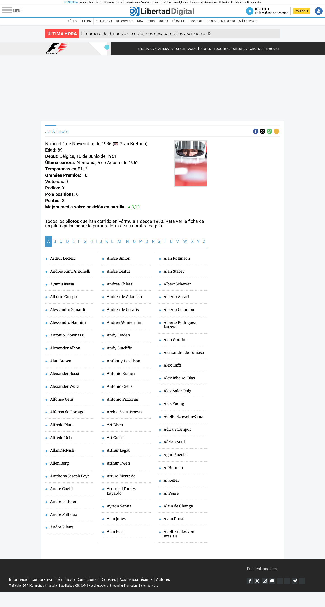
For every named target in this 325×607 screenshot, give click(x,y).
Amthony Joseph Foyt (71, 488)
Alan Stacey (175, 272)
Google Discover (284, 596)
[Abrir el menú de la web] (66, 11)
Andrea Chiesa (121, 285)
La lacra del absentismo (203, 2)
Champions (104, 21)
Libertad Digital (128, 583)
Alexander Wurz (66, 396)
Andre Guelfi (62, 502)
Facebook (250, 596)
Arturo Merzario (123, 483)
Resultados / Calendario (155, 49)
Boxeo (211, 21)
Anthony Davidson (125, 364)
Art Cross (116, 444)
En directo (227, 21)
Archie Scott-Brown (126, 417)
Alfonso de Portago (69, 422)
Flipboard (293, 596)
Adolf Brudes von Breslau (180, 549)
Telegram (301, 596)
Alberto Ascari (178, 298)
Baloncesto (124, 21)
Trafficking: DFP (18, 601)
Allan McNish (63, 462)
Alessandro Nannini (69, 329)
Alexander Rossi (66, 382)
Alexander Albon (66, 356)
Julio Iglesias (180, 2)
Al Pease (172, 506)
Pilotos (205, 49)
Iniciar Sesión (319, 11)
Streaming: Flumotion (123, 601)
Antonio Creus (121, 391)
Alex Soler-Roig (179, 400)
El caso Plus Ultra (161, 2)
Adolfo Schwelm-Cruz (185, 427)
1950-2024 (272, 49)
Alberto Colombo (180, 311)
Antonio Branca (122, 378)
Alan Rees (116, 541)
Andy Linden (119, 338)
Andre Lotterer (64, 515)
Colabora (301, 11)
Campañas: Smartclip (43, 601)
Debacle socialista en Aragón (132, 2)
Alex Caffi (173, 374)
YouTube (276, 596)
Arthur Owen (119, 470)
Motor (163, 21)
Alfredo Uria (62, 448)
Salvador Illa (226, 2)
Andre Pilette (63, 541)
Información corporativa (30, 595)
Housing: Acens (98, 601)
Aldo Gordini (176, 343)
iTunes (310, 596)
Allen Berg (60, 475)
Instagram (267, 596)
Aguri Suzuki (176, 467)
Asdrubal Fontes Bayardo (123, 499)
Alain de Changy (180, 520)
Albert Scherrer (178, 285)
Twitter (258, 596)
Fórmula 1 (179, 21)
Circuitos (240, 49)
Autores (163, 595)
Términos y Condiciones (77, 595)
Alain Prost (175, 533)
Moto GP (197, 21)
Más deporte (248, 21)
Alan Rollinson (178, 258)
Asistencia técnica (136, 595)
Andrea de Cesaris (124, 311)
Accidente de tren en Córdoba (97, 2)
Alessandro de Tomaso (177, 359)
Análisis (256, 49)
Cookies (109, 595)
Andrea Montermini (126, 324)
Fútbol (73, 21)
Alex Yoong (175, 414)
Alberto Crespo (64, 303)
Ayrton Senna (120, 515)
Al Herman (174, 480)
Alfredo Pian (62, 435)
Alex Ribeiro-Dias (181, 387)
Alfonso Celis (63, 409)
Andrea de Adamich (126, 298)
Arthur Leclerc (64, 258)
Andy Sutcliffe (121, 351)
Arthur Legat (119, 457)
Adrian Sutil (175, 453)
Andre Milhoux (65, 528)
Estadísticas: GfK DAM (72, 601)
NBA (140, 21)
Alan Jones (117, 528)
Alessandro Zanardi (69, 316)
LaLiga (87, 21)
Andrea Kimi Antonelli (62, 274)
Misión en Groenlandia (248, 2)
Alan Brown (61, 369)
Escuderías (222, 49)
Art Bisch (116, 430)
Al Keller (172, 493)
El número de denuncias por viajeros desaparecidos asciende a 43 (146, 33)
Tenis (151, 21)
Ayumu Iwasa (63, 290)
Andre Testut (119, 272)
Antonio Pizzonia (124, 404)
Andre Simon (120, 258)
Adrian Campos (179, 440)
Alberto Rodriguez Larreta (182, 327)
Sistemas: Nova (148, 601)
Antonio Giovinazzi (69, 343)
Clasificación (186, 49)
